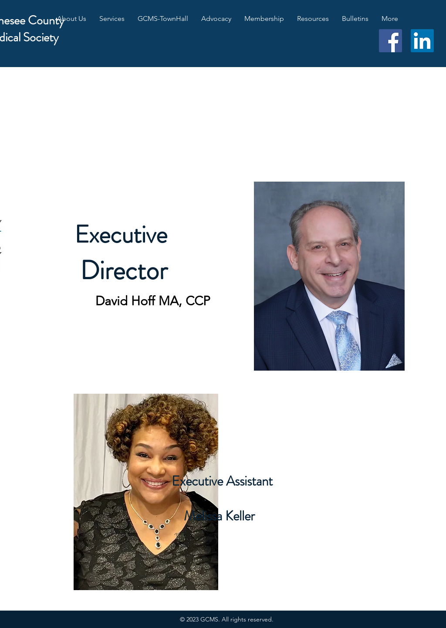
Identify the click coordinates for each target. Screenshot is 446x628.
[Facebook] (390, 40)
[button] (72, 18)
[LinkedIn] (422, 40)
